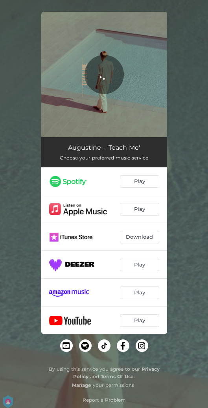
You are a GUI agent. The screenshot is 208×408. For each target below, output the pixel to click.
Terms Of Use (117, 376)
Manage (81, 385)
